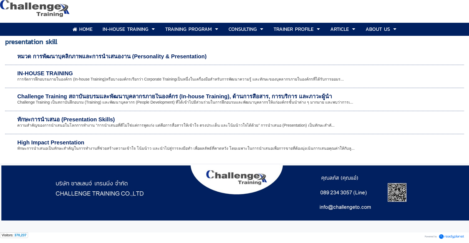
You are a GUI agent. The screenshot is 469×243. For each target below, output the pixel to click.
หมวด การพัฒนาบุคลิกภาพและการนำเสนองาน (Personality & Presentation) (112, 56)
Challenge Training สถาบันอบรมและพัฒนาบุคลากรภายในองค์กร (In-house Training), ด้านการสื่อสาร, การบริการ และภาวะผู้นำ (174, 96)
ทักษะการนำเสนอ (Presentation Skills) (66, 119)
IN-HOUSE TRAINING (45, 73)
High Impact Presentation (50, 142)
